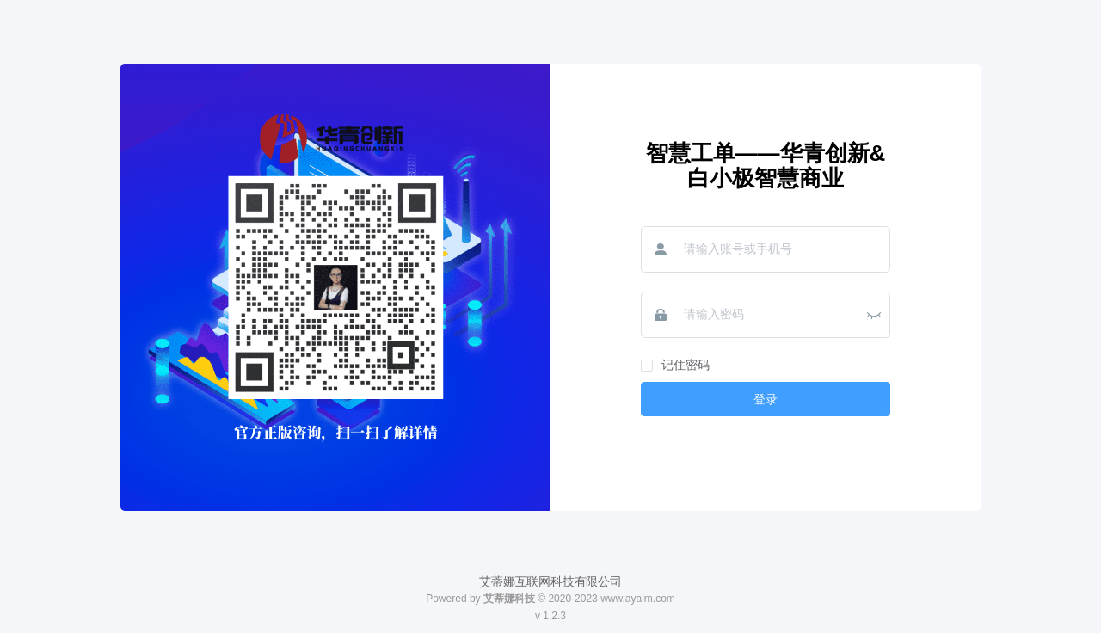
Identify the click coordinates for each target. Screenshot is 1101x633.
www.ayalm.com (637, 599)
